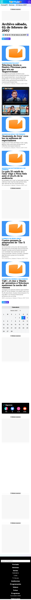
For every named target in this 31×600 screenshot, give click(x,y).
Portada (15, 564)
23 (19, 328)
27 (7, 331)
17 (23, 325)
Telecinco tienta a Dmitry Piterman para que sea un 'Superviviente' (14, 68)
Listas (15, 575)
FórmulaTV (4, 5)
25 (27, 328)
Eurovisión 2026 (15, 596)
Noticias (11, 5)
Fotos (15, 590)
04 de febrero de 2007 (18, 35)
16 (19, 325)
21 (11, 328)
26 (4, 331)
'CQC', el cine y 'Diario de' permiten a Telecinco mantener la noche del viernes (15, 284)
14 (11, 325)
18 (27, 325)
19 (3, 328)
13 (7, 325)
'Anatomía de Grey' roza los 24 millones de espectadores (15, 138)
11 (27, 321)
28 (11, 331)
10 (23, 321)
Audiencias (15, 581)
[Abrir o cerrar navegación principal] (1, 2)
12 (3, 325)
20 (7, 328)
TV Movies (15, 578)
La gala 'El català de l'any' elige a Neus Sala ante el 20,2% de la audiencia (14, 174)
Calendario (15, 573)
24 (23, 328)
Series (15, 571)
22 (15, 328)
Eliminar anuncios (16, 9)
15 (15, 325)
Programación (15, 584)
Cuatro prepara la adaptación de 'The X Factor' (13, 242)
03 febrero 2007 (21, 5)
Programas (15, 593)
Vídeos (15, 587)
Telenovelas (15, 599)
